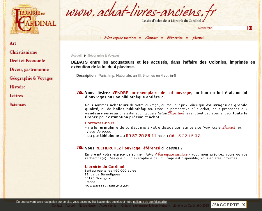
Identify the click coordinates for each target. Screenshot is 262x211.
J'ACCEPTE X (228, 204)
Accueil (76, 55)
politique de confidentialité (150, 201)
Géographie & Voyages (104, 55)
